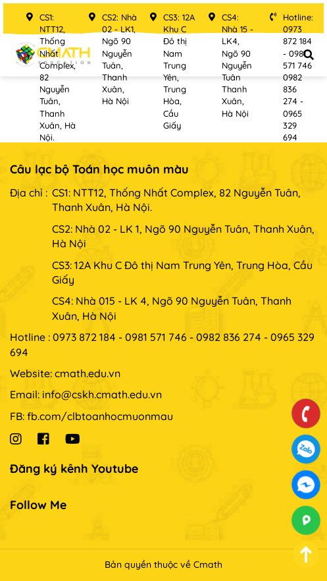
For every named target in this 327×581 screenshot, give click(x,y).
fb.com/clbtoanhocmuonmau (100, 416)
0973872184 (306, 449)
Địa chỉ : (28, 192)
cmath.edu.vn (87, 373)
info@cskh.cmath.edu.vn (102, 394)
